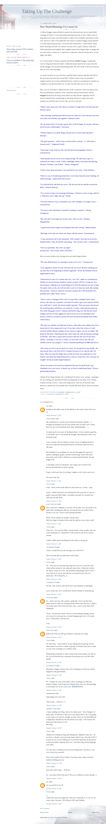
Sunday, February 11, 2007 (53, 415)
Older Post (95, 812)
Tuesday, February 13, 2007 (54, 788)
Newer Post (44, 812)
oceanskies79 (51, 547)
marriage (59, 394)
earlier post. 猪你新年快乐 (73, 687)
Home (70, 812)
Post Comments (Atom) (58, 817)
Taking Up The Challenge (47, 11)
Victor (48, 484)
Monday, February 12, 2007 (54, 627)
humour (50, 394)
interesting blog (51, 752)
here (60, 571)
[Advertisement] (15, 76)
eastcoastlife (50, 419)
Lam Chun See (51, 504)
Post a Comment (44, 808)
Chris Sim (49, 597)
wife (67, 394)
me (47, 406)
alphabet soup (51, 709)
